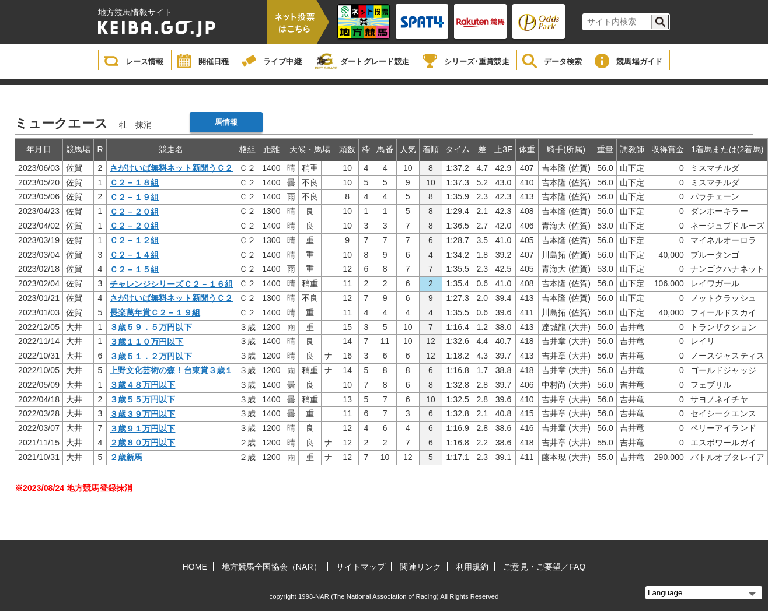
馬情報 (226, 122)
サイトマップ (361, 566)
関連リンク (420, 566)
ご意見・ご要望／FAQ (544, 566)
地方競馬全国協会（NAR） (272, 566)
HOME (195, 566)
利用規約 (472, 566)
